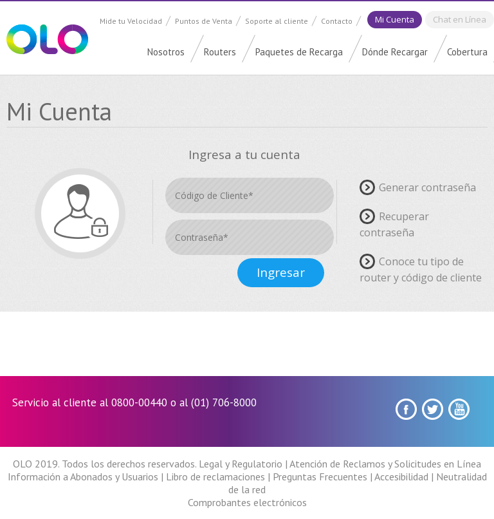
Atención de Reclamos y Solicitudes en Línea (385, 463)
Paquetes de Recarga (299, 52)
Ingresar (281, 272)
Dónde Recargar (395, 52)
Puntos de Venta (203, 21)
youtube (459, 409)
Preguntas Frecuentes (320, 476)
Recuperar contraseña (394, 224)
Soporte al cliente (276, 21)
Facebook (406, 409)
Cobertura (467, 52)
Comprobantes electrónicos (247, 502)
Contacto (336, 21)
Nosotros (166, 52)
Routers (220, 52)
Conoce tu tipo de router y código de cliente (421, 269)
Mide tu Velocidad (131, 21)
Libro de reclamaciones (215, 476)
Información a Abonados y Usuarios (83, 476)
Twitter (432, 409)
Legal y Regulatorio (240, 463)
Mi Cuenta (394, 19)
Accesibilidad (401, 476)
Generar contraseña (427, 187)
